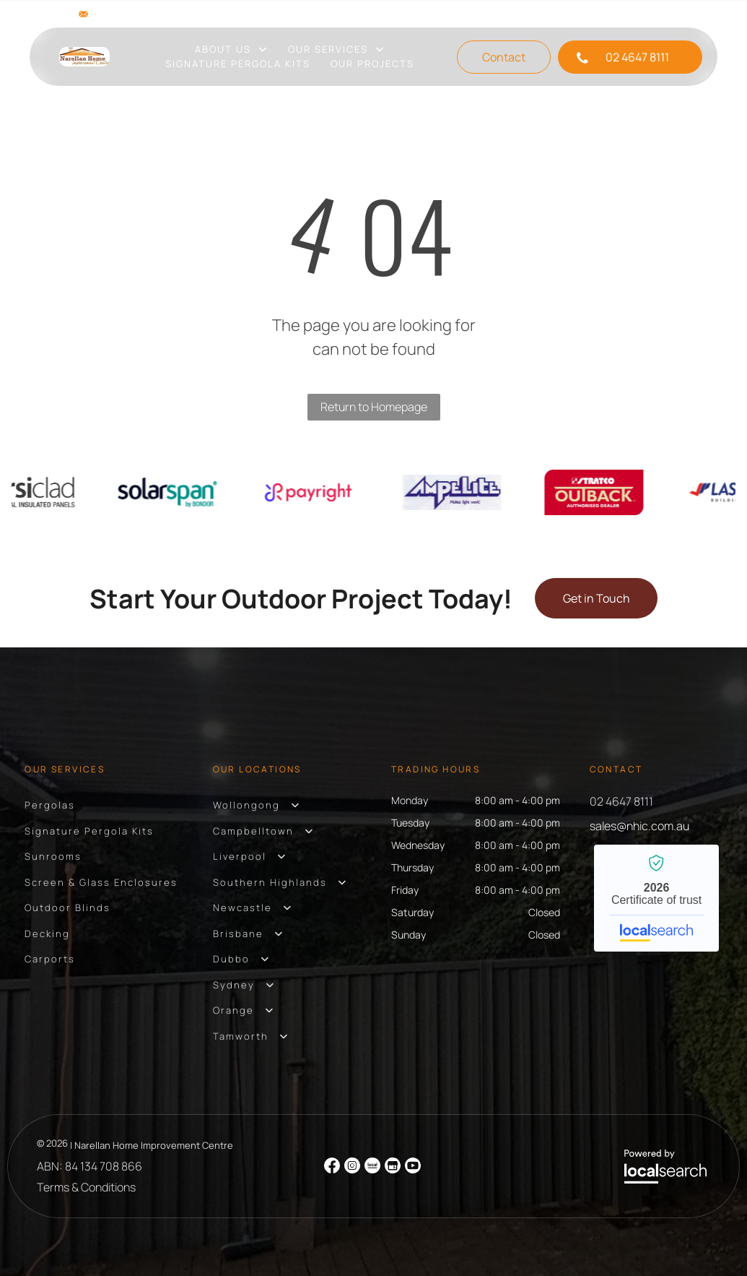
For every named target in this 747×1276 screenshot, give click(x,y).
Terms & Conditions (86, 1187)
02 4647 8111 (621, 801)
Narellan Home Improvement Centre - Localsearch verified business (656, 898)
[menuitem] (231, 50)
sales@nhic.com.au (143, 14)
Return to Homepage (373, 407)
